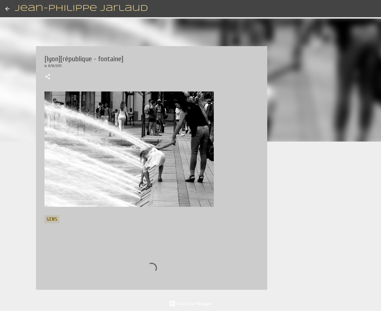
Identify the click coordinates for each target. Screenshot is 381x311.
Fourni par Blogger (190, 303)
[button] (47, 77)
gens (52, 219)
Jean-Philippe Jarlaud (81, 9)
